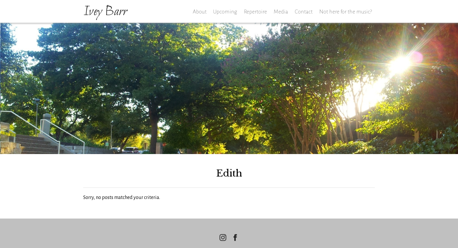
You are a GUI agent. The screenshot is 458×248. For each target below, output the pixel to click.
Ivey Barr (105, 12)
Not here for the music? (345, 12)
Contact (304, 12)
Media (281, 12)
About (200, 12)
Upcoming (225, 12)
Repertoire (255, 12)
